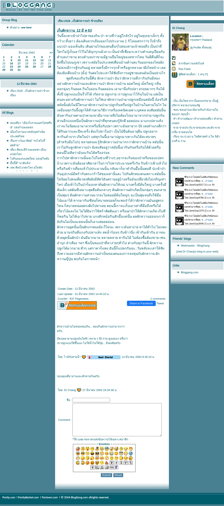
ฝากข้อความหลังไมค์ (191, 63)
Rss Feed (185, 69)
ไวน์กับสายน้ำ (73, 351)
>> (51, 52)
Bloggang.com (190, 272)
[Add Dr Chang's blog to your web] (197, 251)
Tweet (162, 298)
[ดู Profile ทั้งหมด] (200, 47)
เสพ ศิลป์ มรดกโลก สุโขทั (26, 167)
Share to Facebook (143, 298)
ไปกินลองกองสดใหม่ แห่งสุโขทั (29, 158)
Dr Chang (71, 384)
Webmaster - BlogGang (195, 245)
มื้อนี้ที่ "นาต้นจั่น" (20, 163)
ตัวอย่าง (14, 27)
